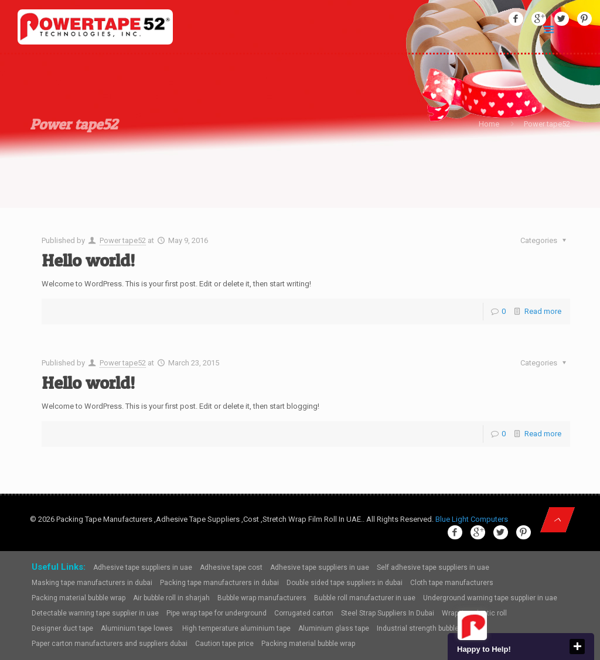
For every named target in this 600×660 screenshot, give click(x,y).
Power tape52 (123, 240)
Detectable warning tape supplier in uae (95, 613)
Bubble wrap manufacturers (261, 598)
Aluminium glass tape (333, 628)
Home (489, 123)
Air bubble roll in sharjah (171, 598)
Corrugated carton (303, 613)
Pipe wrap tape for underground (216, 613)
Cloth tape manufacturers (451, 583)
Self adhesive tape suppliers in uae (433, 567)
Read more (542, 311)
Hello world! (88, 260)
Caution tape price (224, 644)
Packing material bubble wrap (78, 598)
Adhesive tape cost (231, 567)
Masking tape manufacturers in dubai (92, 583)
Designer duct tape (62, 628)
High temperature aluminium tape (236, 628)
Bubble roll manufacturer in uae (364, 598)
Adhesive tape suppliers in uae (142, 567)
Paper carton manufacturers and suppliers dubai (110, 644)
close (577, 646)
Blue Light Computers (471, 519)
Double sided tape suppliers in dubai (345, 583)
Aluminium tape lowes (138, 628)
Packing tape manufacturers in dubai (219, 583)
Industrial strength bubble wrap (426, 628)
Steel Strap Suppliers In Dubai (387, 613)
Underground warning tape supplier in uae (490, 598)
